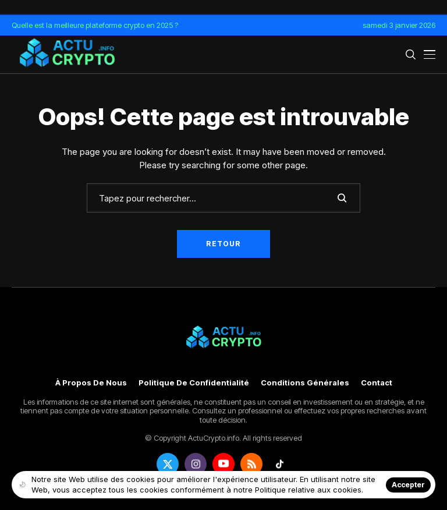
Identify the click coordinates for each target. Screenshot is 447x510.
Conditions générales (305, 382)
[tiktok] (279, 464)
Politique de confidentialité (194, 382)
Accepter (408, 484)
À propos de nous (91, 382)
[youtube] (223, 464)
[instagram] (196, 464)
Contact (376, 382)
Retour (223, 243)
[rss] (251, 464)
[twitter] (168, 464)
